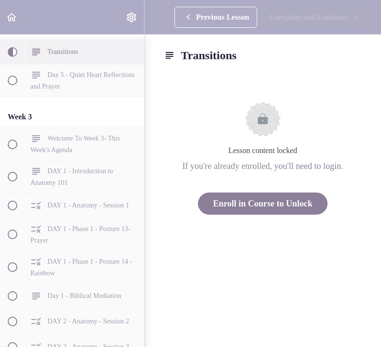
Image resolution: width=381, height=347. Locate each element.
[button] (12, 17)
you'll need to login (307, 166)
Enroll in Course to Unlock (263, 203)
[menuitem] (132, 17)
